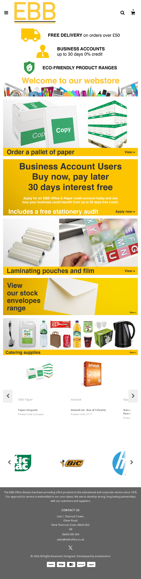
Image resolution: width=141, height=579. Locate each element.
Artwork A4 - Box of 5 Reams (88, 410)
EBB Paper (26, 399)
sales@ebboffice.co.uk (70, 539)
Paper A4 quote (28, 410)
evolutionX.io (102, 556)
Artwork (76, 399)
